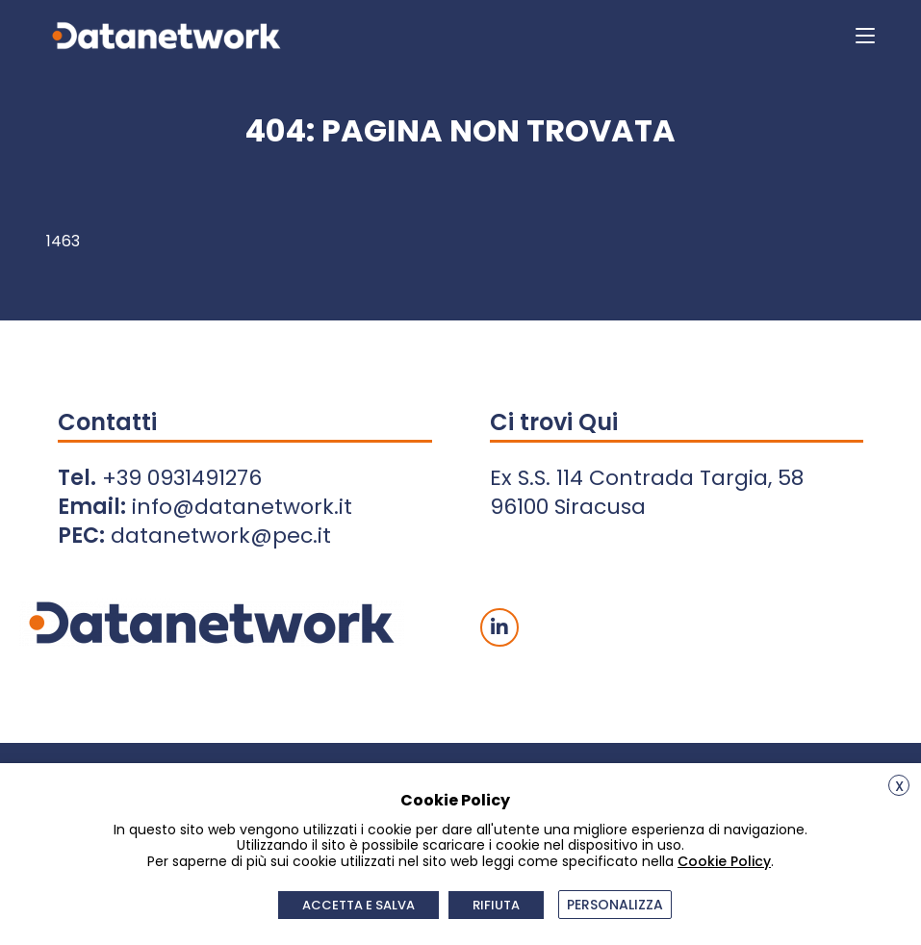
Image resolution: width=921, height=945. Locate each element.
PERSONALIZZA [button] (615, 904)
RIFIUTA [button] (496, 905)
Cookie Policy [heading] (455, 800)
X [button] (899, 786)
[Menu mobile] (865, 35)
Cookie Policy (724, 861)
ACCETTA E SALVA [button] (358, 905)
